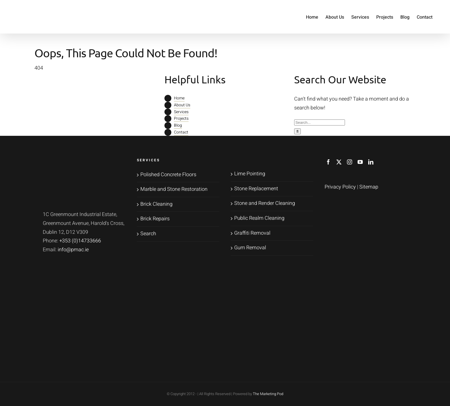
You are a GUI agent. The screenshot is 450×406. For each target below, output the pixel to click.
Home (179, 98)
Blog (178, 125)
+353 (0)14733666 (80, 241)
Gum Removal (250, 248)
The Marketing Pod (268, 394)
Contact (181, 132)
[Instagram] (349, 162)
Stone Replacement (256, 189)
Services (181, 112)
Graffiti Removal (252, 233)
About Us (182, 105)
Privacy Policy (340, 187)
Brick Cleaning (156, 204)
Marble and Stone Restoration (173, 189)
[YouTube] (360, 162)
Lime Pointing (249, 174)
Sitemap (368, 187)
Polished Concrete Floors (168, 175)
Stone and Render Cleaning (264, 203)
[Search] (297, 131)
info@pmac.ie (73, 250)
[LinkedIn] (371, 162)
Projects (181, 118)
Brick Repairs (155, 219)
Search (148, 234)
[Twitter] (339, 162)
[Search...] (319, 122)
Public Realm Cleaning (259, 218)
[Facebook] (328, 162)
